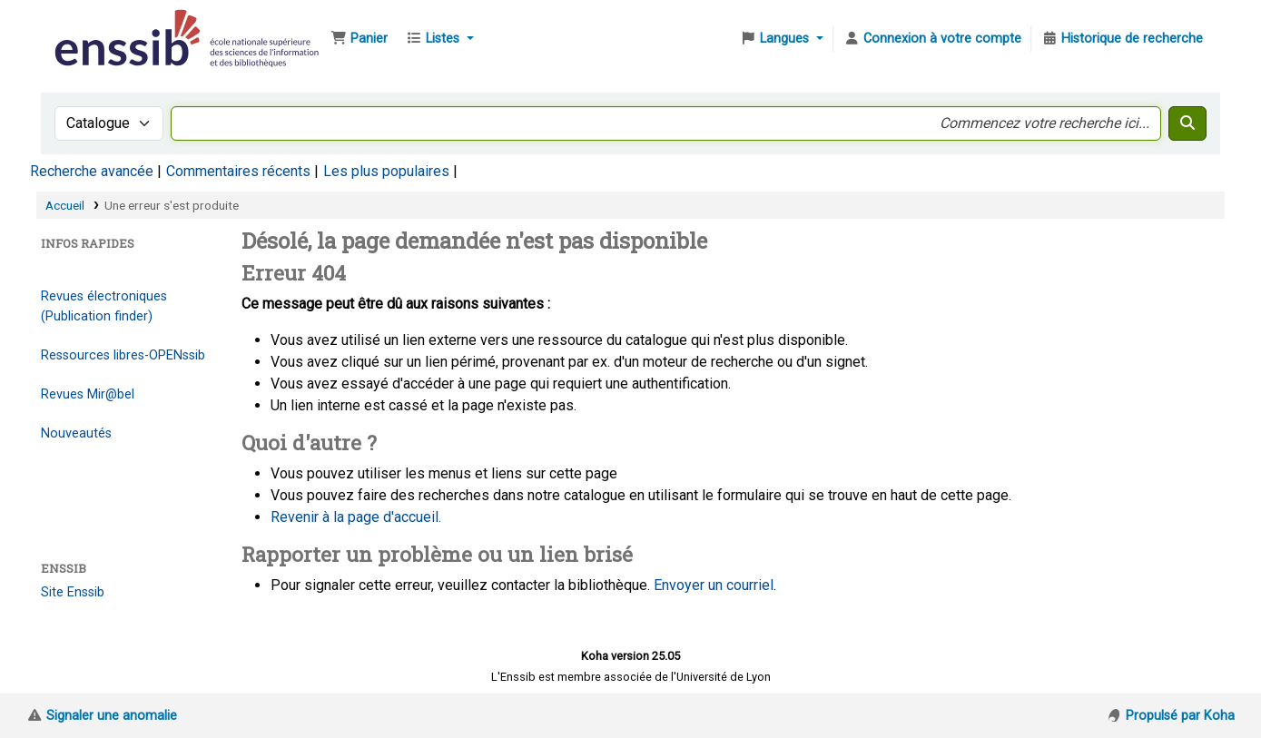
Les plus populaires (386, 171)
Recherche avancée (91, 171)
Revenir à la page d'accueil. (356, 517)
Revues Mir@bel (87, 394)
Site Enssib (72, 592)
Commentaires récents (238, 171)
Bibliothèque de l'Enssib (96, 25)
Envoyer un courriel (713, 585)
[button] (359, 39)
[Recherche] (1187, 123)
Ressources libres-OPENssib (123, 355)
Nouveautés (76, 433)
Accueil (64, 205)
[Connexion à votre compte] (932, 39)
